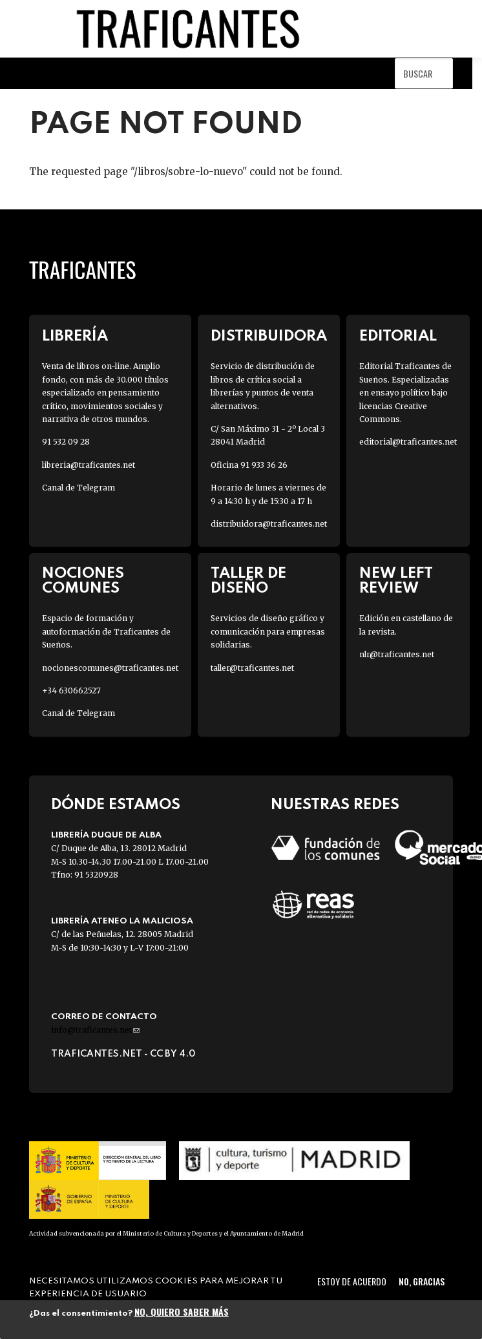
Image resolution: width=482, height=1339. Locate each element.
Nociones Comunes (83, 581)
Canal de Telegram (78, 487)
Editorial (398, 336)
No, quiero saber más (181, 1311)
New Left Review (396, 581)
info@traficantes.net (95, 1030)
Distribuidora (269, 336)
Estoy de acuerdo (351, 1281)
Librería (75, 336)
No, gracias (422, 1281)
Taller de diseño (248, 581)
